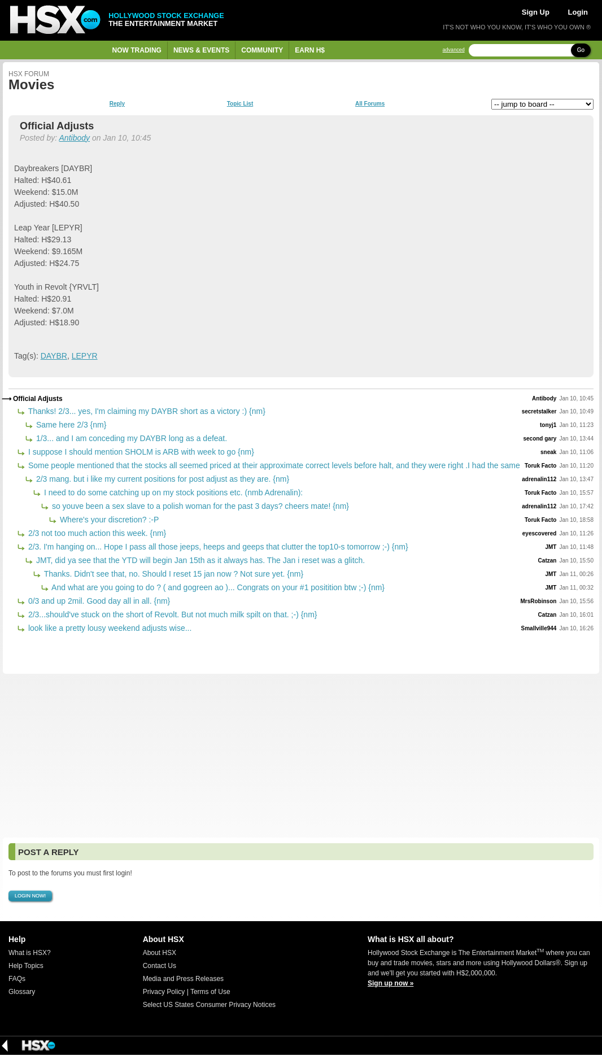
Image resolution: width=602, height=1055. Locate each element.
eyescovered (539, 533)
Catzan (547, 560)
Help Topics (25, 966)
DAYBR (54, 355)
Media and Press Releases (183, 979)
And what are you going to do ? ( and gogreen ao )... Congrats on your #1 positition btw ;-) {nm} (217, 587)
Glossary (21, 992)
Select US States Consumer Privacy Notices (209, 1005)
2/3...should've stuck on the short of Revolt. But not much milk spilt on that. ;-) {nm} (171, 614)
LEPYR (85, 355)
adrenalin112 (539, 479)
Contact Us (159, 966)
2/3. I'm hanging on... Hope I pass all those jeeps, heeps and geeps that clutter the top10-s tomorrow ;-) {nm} (217, 546)
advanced (454, 50)
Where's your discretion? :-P (108, 519)
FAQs (16, 979)
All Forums (370, 104)
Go (580, 50)
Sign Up (535, 12)
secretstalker (539, 411)
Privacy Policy (164, 992)
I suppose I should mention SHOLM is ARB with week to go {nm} (140, 451)
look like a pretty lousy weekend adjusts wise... (108, 628)
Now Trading (137, 50)
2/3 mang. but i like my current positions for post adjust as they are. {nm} (161, 478)
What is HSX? (29, 953)
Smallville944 (539, 628)
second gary (539, 438)
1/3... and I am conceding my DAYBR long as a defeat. (130, 438)
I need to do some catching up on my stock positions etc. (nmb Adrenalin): (172, 492)
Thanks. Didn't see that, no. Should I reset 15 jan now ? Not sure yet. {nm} (172, 573)
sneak (548, 452)
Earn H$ (310, 50)
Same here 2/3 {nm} (70, 424)
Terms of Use (210, 992)
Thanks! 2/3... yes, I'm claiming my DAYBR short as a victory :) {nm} (145, 411)
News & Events (201, 50)
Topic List (240, 104)
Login (578, 12)
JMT (550, 547)
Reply (117, 104)
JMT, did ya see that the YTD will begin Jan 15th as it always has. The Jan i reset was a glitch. (199, 560)
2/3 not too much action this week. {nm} (96, 533)
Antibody (74, 137)
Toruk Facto (540, 466)
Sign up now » (390, 983)
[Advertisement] (301, 756)
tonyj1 (548, 425)
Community (262, 50)
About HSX (159, 953)
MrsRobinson (539, 601)
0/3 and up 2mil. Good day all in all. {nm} (98, 600)
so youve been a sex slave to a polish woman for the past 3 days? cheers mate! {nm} (199, 506)
